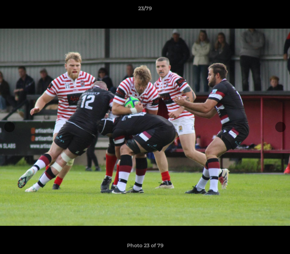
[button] (277, 10)
